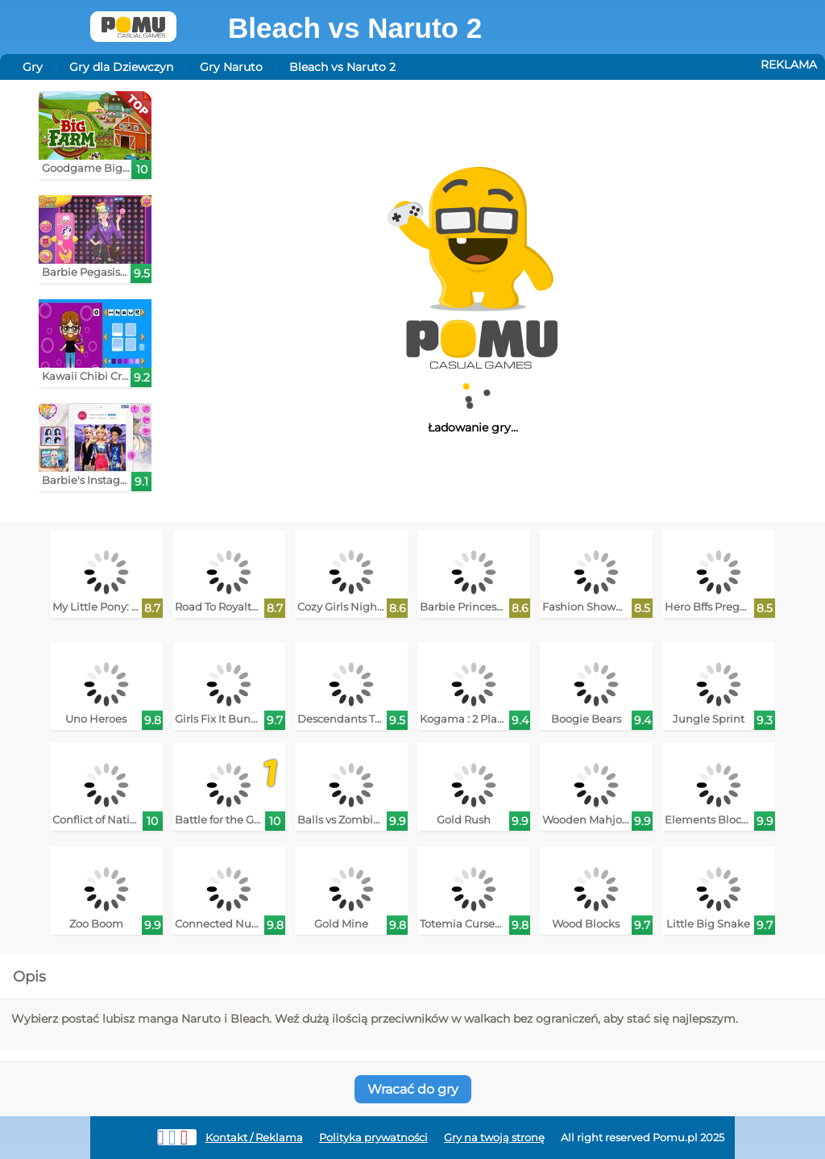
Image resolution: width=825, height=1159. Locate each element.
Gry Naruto (231, 67)
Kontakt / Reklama (254, 1138)
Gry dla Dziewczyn (121, 67)
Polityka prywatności (373, 1138)
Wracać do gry (412, 1089)
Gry (33, 67)
